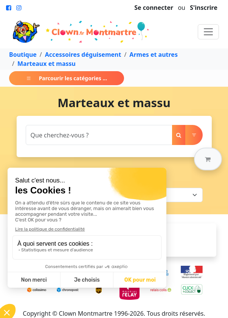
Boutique (23, 54)
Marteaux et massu (46, 63)
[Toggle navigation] (208, 31)
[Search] (99, 135)
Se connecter (153, 7)
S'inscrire (203, 7)
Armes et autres (153, 54)
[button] (208, 159)
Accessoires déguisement (83, 54)
